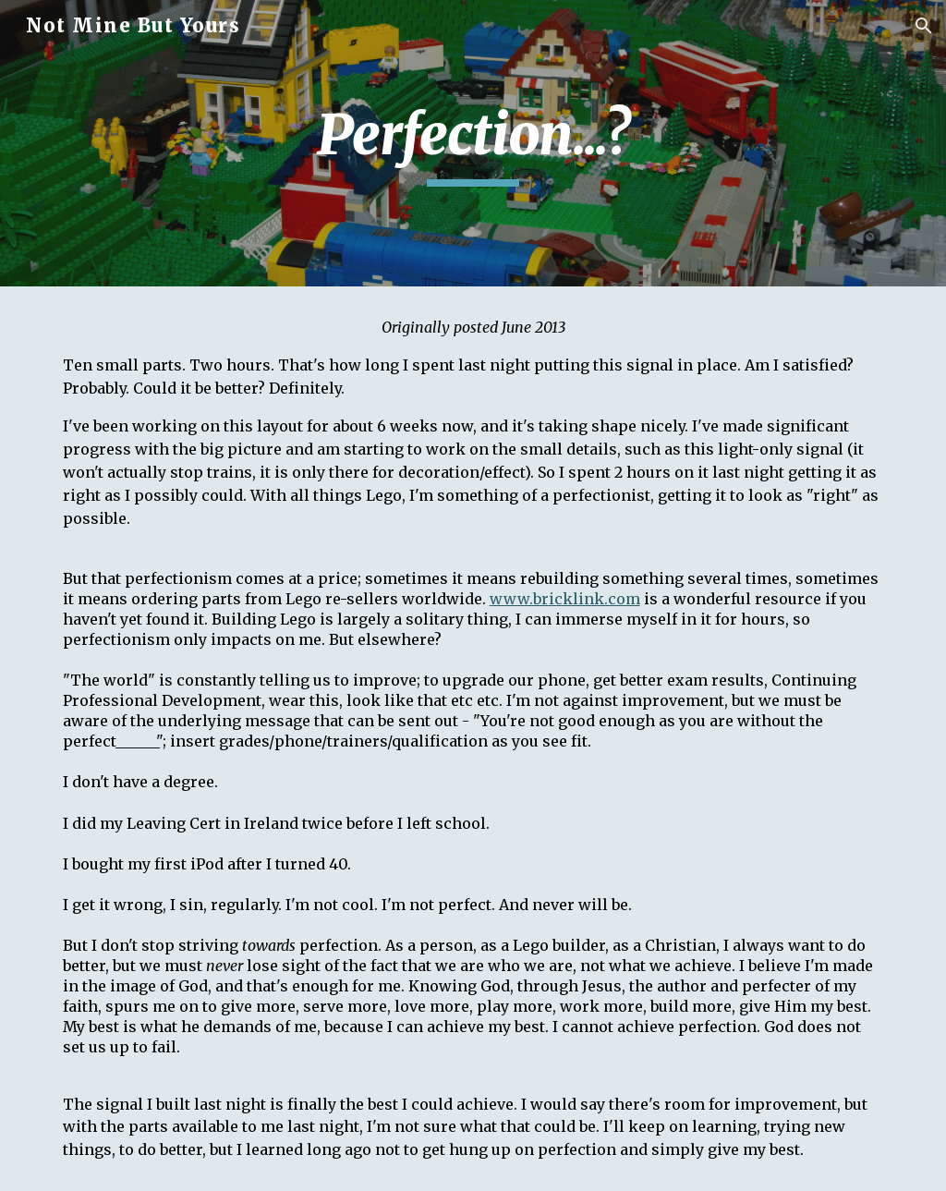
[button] (924, 26)
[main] (472, 143)
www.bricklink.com (565, 598)
